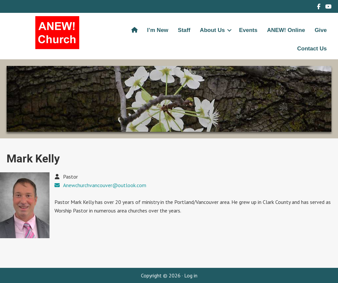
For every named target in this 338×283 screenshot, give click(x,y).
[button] (229, 30)
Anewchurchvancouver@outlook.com (104, 185)
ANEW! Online (286, 30)
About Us (212, 30)
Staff (184, 30)
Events (248, 30)
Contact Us (312, 48)
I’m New (157, 30)
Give (321, 30)
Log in (190, 275)
